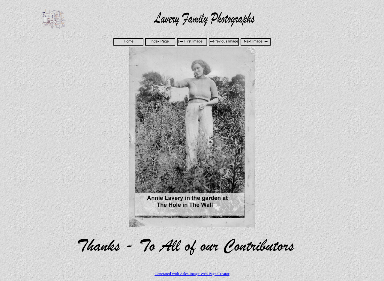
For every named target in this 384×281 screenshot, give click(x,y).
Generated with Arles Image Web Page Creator (192, 273)
